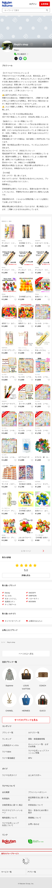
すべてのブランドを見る (26, 720)
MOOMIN (37, 481)
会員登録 (44, 4)
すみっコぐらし (22, 347)
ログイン (33, 4)
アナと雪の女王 (22, 508)
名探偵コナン (22, 481)
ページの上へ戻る (26, 654)
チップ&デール (6, 508)
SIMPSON (4, 347)
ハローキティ (5, 481)
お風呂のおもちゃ (35, 621)
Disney (3, 240)
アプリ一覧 (31, 872)
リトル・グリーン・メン (41, 508)
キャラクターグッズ (12, 621)
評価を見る (26, 575)
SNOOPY (37, 240)
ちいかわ (37, 321)
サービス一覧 (6, 872)
